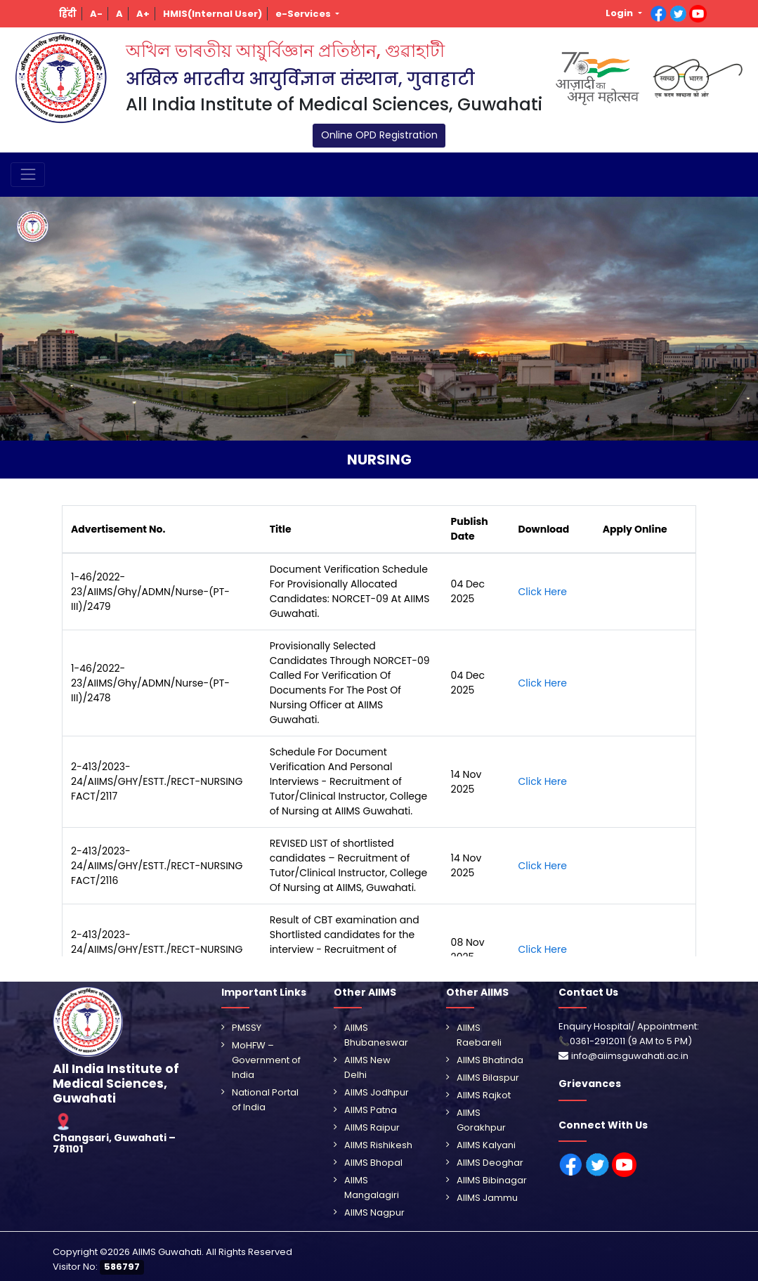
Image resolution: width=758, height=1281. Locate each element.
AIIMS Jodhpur (376, 1092)
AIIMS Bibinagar (492, 1180)
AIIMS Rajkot (484, 1095)
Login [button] (620, 13)
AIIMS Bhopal (373, 1162)
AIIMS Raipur (372, 1127)
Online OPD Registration (379, 135)
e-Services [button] (304, 13)
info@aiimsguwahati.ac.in (629, 1055)
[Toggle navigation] (28, 174)
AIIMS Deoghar (490, 1162)
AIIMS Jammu (487, 1197)
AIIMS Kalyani (486, 1145)
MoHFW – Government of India (266, 1060)
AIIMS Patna (370, 1110)
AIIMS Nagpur (374, 1212)
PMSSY (246, 1027)
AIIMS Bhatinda (490, 1060)
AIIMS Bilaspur (488, 1077)
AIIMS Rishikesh (378, 1145)
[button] (68, 13)
